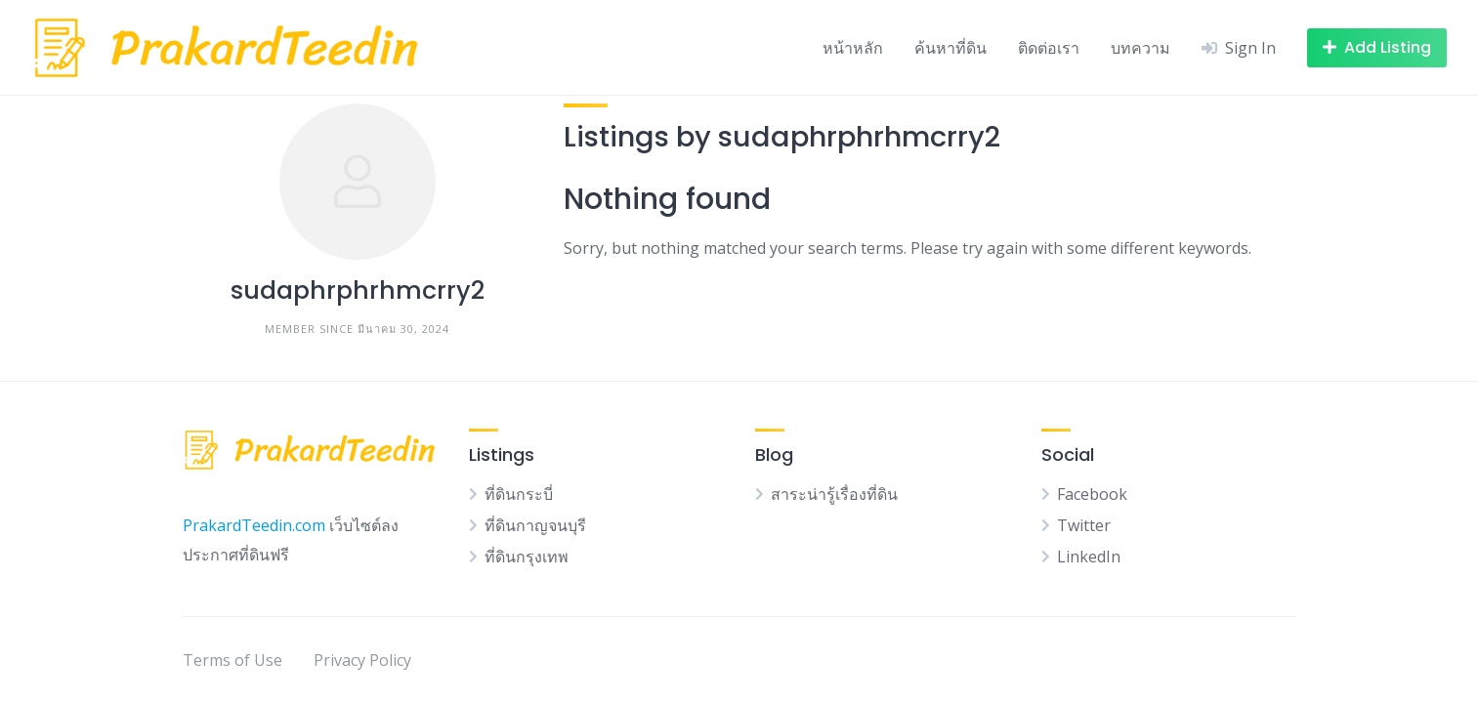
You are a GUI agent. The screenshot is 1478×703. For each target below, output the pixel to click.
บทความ (1140, 48)
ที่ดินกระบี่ (519, 494)
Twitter (1084, 525)
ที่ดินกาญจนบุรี (535, 525)
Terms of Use (232, 660)
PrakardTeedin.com (254, 525)
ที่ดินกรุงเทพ (527, 556)
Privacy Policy (362, 660)
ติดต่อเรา (1048, 48)
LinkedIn (1088, 556)
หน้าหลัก (853, 48)
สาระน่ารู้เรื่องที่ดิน (834, 494)
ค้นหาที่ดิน (950, 48)
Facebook (1092, 494)
